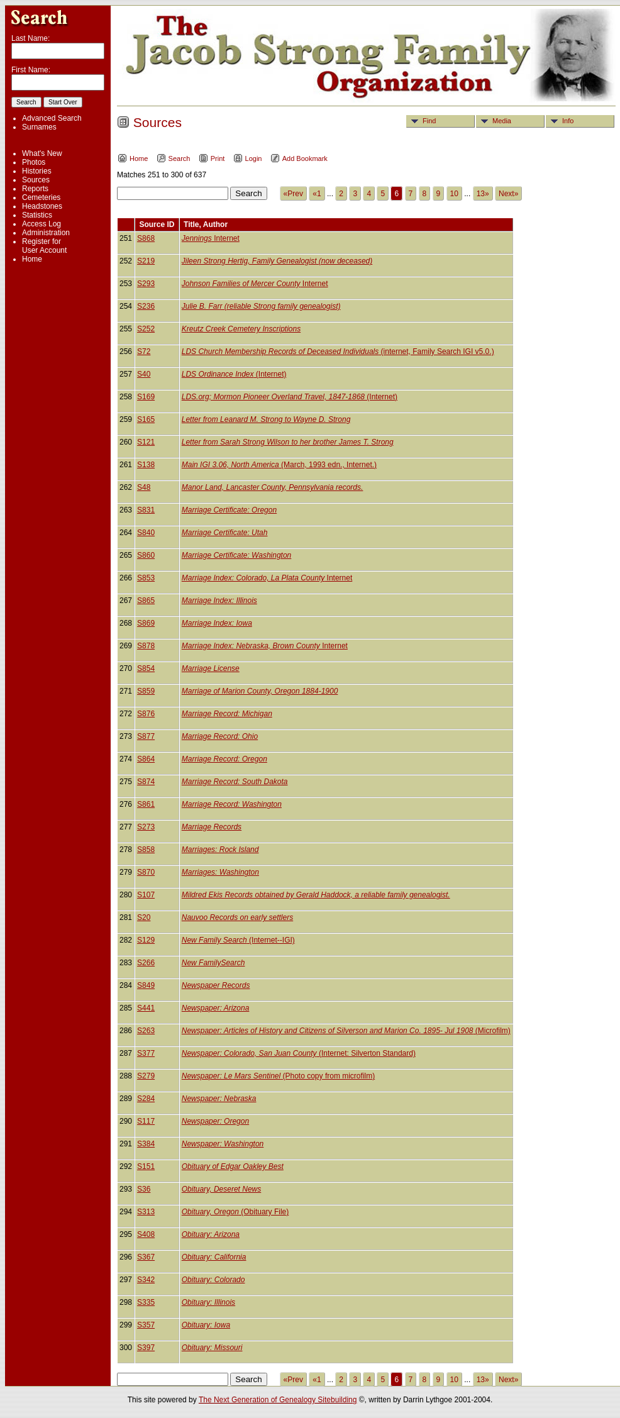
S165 (146, 419)
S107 (146, 894)
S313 (146, 1211)
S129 (146, 940)
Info (559, 121)
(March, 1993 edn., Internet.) (279, 464)
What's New (42, 153)
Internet (211, 238)
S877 (146, 736)
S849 (146, 985)
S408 (146, 1234)
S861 (146, 804)
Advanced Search (52, 118)
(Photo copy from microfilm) (278, 1076)
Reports (35, 188)
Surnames (39, 127)
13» (483, 193)
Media (494, 121)
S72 (143, 351)
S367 (146, 1257)
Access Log (41, 223)
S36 (143, 1189)
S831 (146, 510)
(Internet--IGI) (238, 940)
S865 (146, 600)
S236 (146, 306)
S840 (146, 532)
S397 (146, 1347)
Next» (508, 193)
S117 (146, 1121)
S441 (146, 1008)
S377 (146, 1053)
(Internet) (234, 374)
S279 (146, 1076)
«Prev (293, 193)
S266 (146, 962)
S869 (146, 623)
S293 (146, 283)
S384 (146, 1143)
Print (212, 158)
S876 (146, 713)
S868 (146, 238)
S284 (146, 1098)
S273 (146, 827)
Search (174, 158)
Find (421, 121)
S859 (146, 691)
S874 (146, 781)
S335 (146, 1302)
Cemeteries (41, 197)
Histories (37, 171)
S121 (146, 442)
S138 (146, 464)
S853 (146, 577)
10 (454, 193)
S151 (146, 1166)
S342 (146, 1279)
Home (32, 259)
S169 (146, 396)
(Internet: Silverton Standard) (299, 1053)
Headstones (42, 206)
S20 (143, 917)
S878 (146, 645)
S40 (143, 374)
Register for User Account (44, 246)
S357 (146, 1325)
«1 (317, 193)
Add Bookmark (299, 158)
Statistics (37, 215)
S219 (146, 261)
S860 (146, 555)
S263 (146, 1030)
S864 (146, 759)
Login (247, 158)
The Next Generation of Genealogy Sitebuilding (278, 1399)
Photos (33, 162)
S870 (146, 872)
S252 (146, 328)
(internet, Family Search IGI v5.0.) (338, 351)
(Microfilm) (346, 1030)
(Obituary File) (235, 1211)
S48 (143, 487)
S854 (146, 668)
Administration (46, 232)
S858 (146, 849)
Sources (36, 179)
